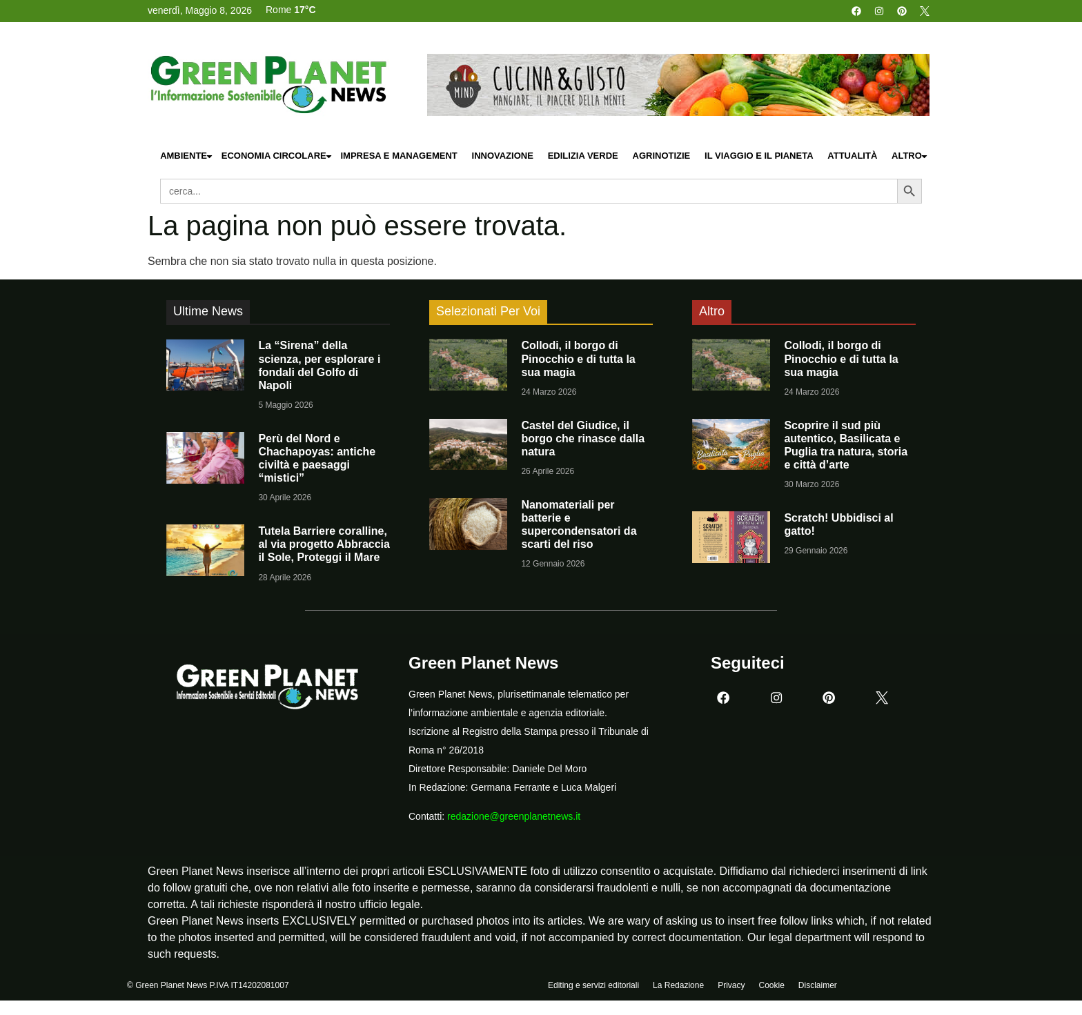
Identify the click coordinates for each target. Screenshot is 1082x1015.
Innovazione (502, 155)
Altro (910, 156)
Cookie (771, 985)
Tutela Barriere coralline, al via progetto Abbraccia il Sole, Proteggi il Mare (324, 544)
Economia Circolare (277, 156)
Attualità (852, 155)
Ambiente (187, 156)
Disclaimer (817, 985)
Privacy (731, 985)
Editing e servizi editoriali (593, 985)
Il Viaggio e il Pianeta (759, 155)
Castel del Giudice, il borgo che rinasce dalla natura (583, 438)
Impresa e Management (398, 155)
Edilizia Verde (583, 155)
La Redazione (678, 985)
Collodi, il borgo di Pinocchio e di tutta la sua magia (578, 358)
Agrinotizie (662, 155)
